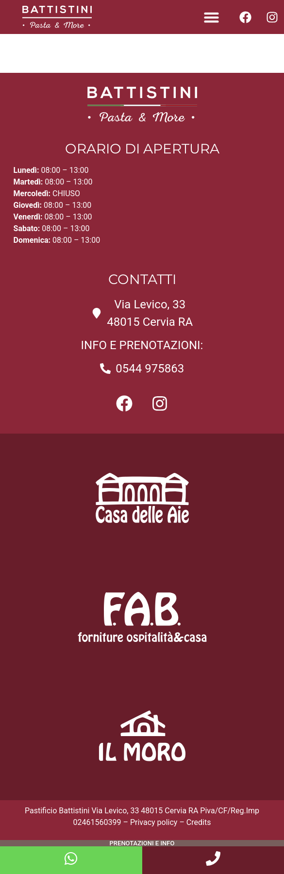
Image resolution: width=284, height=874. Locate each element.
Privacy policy (154, 822)
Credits (198, 822)
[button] (212, 17)
